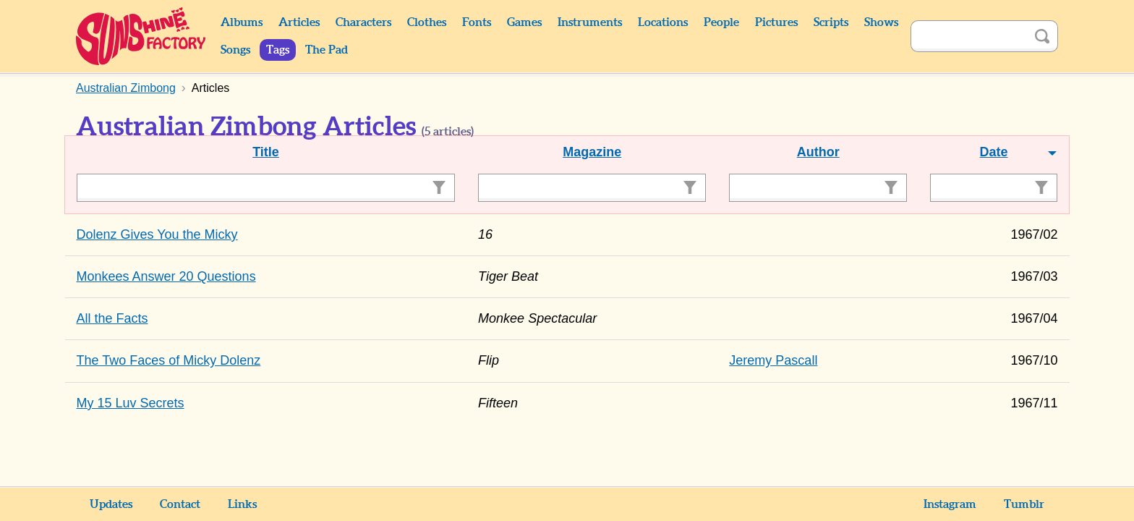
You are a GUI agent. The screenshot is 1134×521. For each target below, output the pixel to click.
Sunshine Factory (141, 36)
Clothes (426, 22)
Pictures (776, 22)
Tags (277, 50)
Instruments (590, 22)
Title (265, 152)
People (721, 22)
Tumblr (1024, 504)
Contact (180, 504)
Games (524, 22)
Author (818, 152)
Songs (235, 50)
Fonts (476, 22)
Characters (363, 22)
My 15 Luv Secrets (130, 403)
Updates (111, 504)
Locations (663, 22)
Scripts (831, 22)
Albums (242, 22)
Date (994, 152)
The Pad (326, 50)
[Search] (968, 36)
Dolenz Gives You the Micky (157, 234)
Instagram (950, 504)
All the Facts (112, 318)
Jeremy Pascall (773, 360)
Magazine (592, 152)
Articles (299, 22)
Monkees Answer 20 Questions (166, 276)
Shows (881, 22)
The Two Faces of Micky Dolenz (169, 360)
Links (242, 504)
